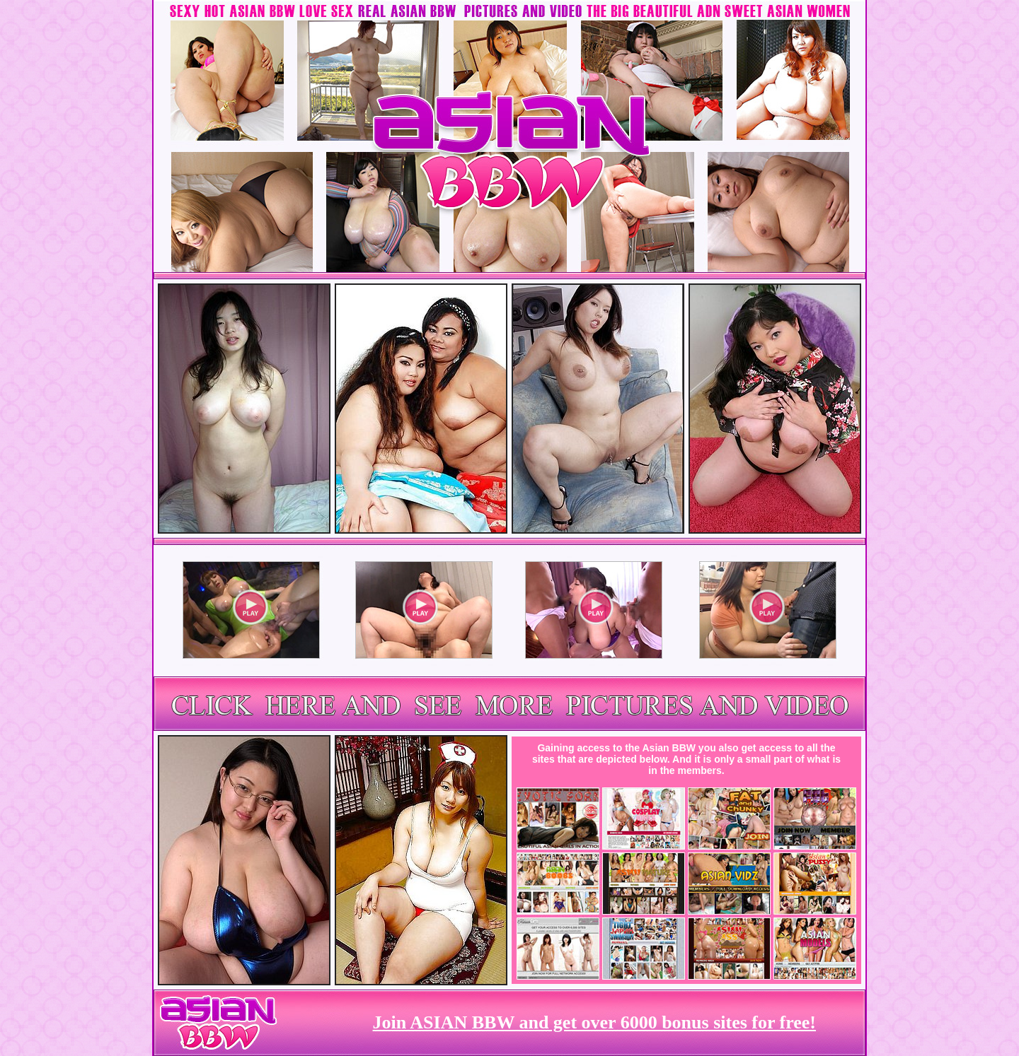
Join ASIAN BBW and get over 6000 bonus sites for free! (594, 1022)
